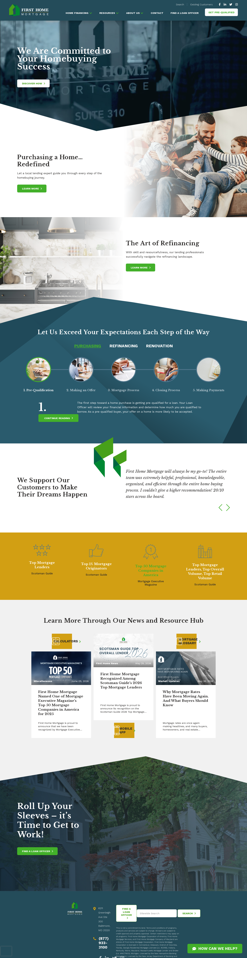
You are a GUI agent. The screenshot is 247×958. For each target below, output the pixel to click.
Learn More (32, 188)
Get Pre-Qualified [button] (221, 12)
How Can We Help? (214, 948)
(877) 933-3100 (104, 943)
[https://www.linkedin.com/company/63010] (225, 4)
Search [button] (180, 4)
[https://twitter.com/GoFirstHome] (231, 4)
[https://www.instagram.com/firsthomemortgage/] (236, 4)
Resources (107, 12)
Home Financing (77, 12)
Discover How (33, 83)
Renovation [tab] (160, 346)
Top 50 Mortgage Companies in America (150, 570)
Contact (157, 12)
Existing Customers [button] (201, 4)
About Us (133, 12)
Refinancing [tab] (123, 346)
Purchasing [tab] (86, 346)
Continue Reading (58, 418)
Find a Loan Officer (185, 12)
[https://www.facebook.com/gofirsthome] (220, 4)
